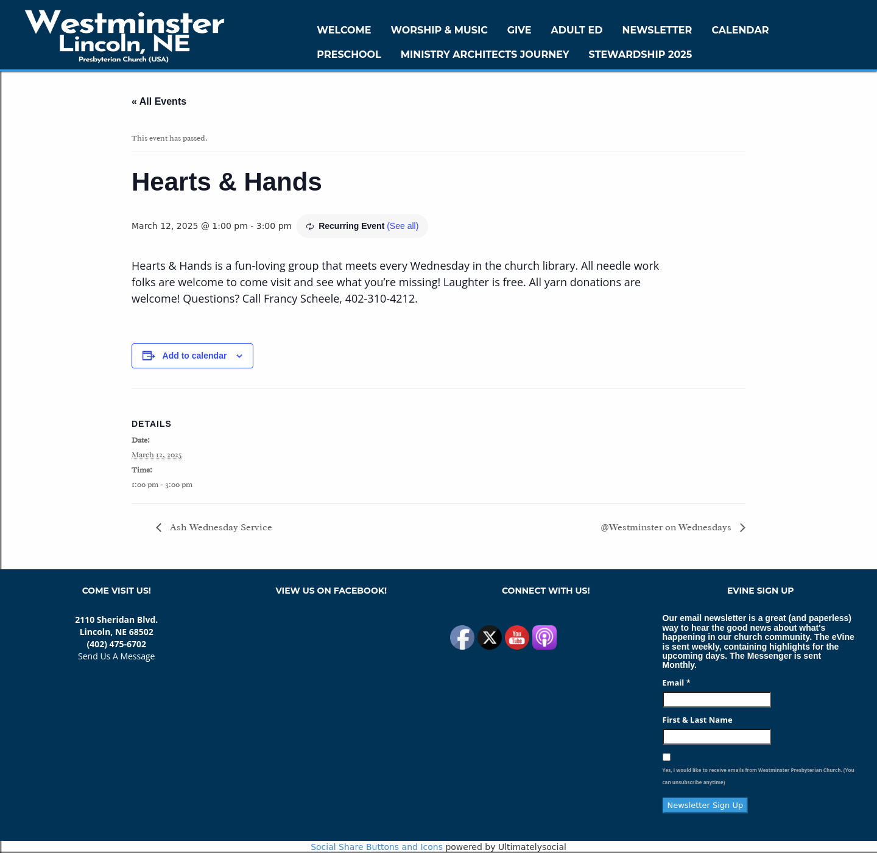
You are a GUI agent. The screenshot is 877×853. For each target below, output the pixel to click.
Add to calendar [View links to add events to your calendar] (195, 355)
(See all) (402, 226)
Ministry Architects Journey (485, 54)
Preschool (349, 54)
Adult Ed (577, 30)
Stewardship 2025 (640, 54)
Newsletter (657, 30)
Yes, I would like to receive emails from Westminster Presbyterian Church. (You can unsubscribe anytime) (758, 776)
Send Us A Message (116, 656)
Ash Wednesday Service (219, 527)
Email (677, 682)
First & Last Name (698, 719)
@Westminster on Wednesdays (667, 527)
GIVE (519, 30)
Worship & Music (439, 30)
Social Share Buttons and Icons (377, 847)
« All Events (159, 101)
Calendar (740, 30)
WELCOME (344, 30)
